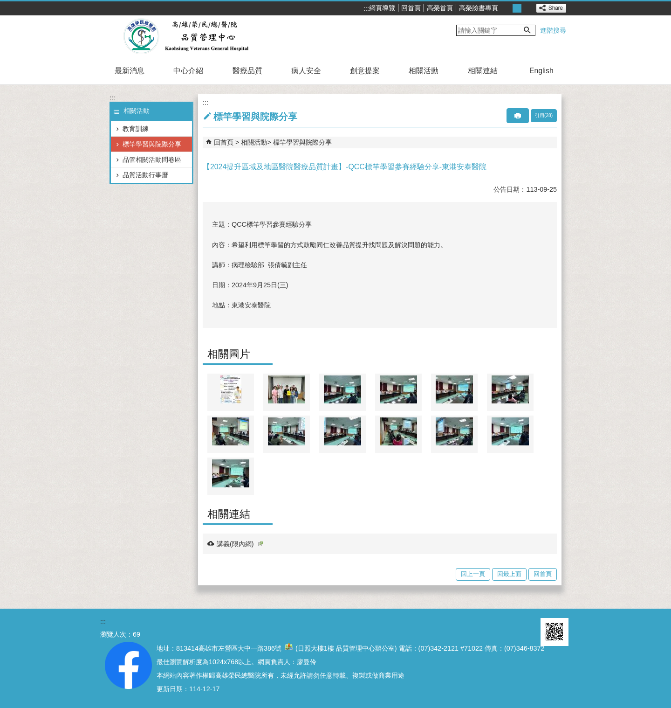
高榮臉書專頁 (478, 8)
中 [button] (517, 8)
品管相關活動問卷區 (152, 159)
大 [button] (527, 8)
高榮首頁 (440, 8)
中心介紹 (188, 71)
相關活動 (423, 71)
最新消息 (129, 71)
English (541, 71)
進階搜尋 (553, 30)
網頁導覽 (382, 8)
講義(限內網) (240, 544)
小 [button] (507, 8)
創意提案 (365, 71)
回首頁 (411, 8)
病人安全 (306, 71)
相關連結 (483, 71)
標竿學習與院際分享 (152, 144)
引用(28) (544, 115)
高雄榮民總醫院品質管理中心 (185, 36)
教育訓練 (136, 128)
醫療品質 (247, 71)
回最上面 (509, 573)
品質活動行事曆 (145, 175)
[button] (527, 30)
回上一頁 (473, 573)
